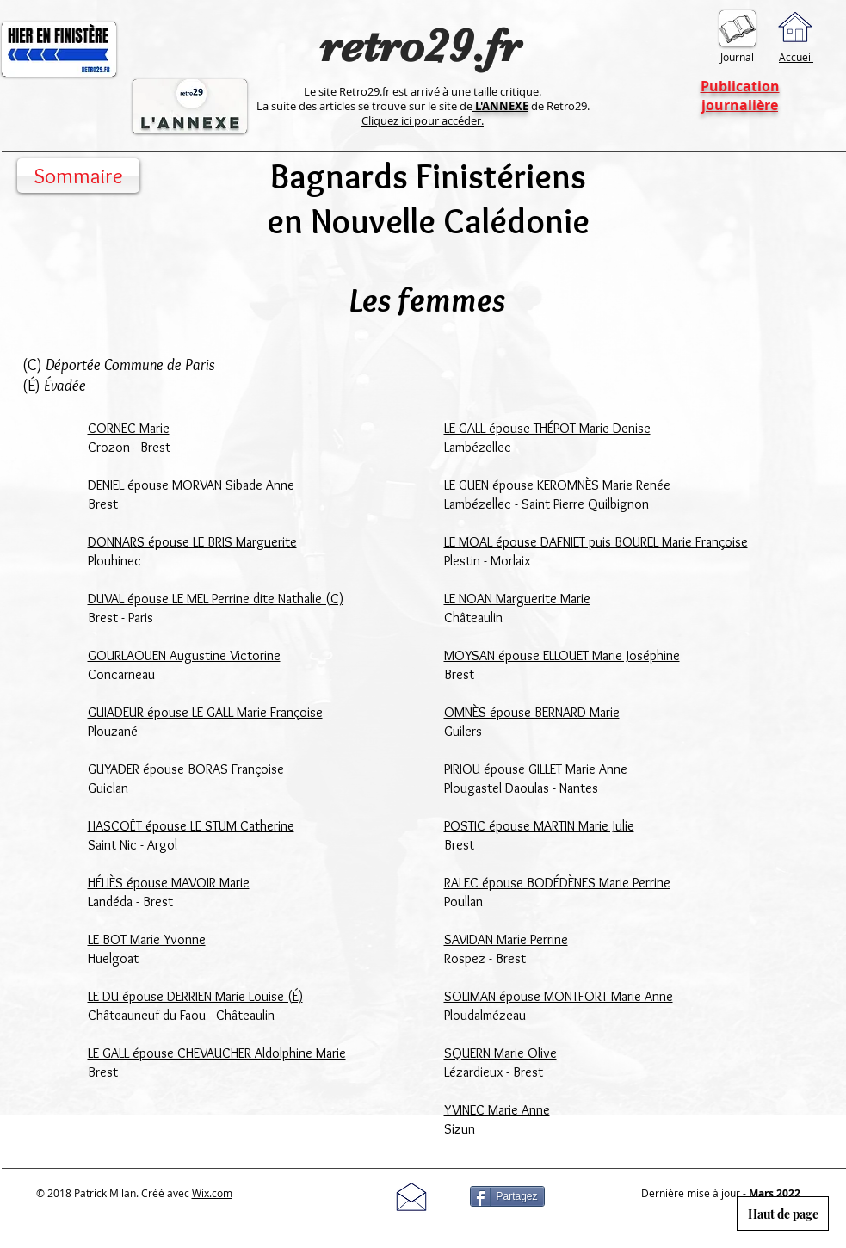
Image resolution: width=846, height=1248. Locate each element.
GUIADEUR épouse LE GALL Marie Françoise (205, 712)
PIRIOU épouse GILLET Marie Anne (535, 769)
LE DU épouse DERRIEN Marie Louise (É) (195, 996)
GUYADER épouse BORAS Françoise (186, 769)
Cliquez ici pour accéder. (422, 120)
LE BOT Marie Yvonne (147, 939)
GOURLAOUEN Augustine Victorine (184, 655)
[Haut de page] (783, 1213)
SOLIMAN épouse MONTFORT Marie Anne (558, 996)
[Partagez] (507, 1196)
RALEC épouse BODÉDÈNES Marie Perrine (557, 882)
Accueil (796, 57)
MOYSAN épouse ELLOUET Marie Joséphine (562, 655)
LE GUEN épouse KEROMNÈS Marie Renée (557, 485)
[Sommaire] (78, 175)
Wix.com (212, 1193)
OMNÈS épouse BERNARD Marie (532, 712)
